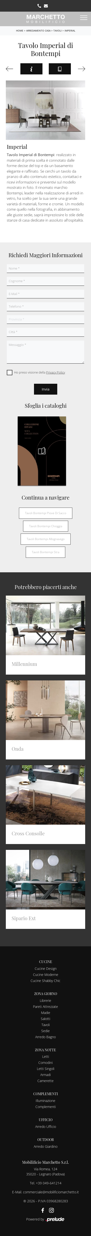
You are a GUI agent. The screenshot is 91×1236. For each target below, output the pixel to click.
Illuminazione (45, 1100)
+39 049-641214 (48, 1183)
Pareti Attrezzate (45, 1006)
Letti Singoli (45, 1068)
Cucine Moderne (45, 974)
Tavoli (57, 30)
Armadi (45, 1074)
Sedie (45, 1031)
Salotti (45, 1018)
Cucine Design (46, 968)
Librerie (45, 1000)
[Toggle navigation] (83, 18)
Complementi (45, 1106)
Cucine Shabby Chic (45, 980)
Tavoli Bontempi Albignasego (46, 539)
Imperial (70, 30)
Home (19, 30)
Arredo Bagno (45, 1037)
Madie (45, 1012)
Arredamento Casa (38, 30)
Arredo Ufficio (45, 1126)
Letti (45, 1056)
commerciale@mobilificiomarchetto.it (51, 1192)
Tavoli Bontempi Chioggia (45, 526)
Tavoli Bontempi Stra (45, 552)
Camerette (45, 1080)
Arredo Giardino (46, 1146)
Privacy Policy (55, 372)
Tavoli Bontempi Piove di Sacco (45, 513)
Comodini (45, 1062)
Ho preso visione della (39, 372)
